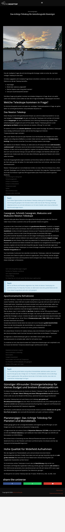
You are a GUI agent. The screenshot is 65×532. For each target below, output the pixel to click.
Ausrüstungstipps (32, 11)
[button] (42, 2)
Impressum (59, 490)
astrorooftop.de (17, 492)
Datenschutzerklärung (56, 493)
